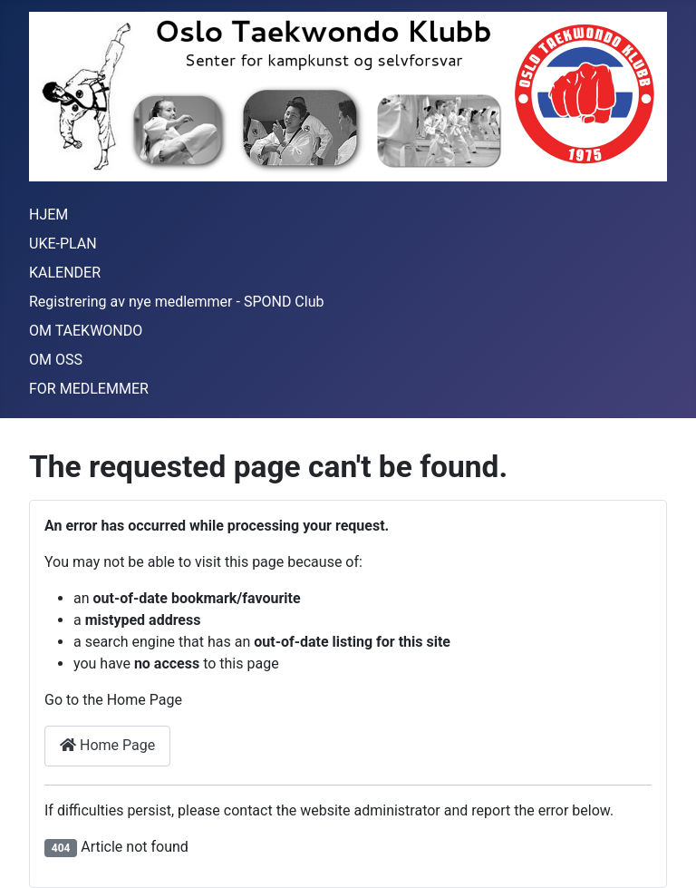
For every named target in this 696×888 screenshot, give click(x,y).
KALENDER (65, 272)
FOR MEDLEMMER (89, 388)
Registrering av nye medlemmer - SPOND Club (176, 301)
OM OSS (55, 359)
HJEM (48, 214)
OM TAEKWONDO (85, 330)
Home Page (107, 745)
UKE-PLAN (63, 243)
